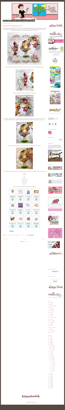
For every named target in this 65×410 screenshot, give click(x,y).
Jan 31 (52, 359)
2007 (50, 388)
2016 (50, 374)
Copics (49, 307)
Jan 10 (52, 368)
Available (32, 20)
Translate (54, 119)
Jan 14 (52, 366)
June (51, 351)
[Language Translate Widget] (53, 118)
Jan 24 (52, 361)
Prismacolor (50, 322)
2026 (50, 336)
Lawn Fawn (50, 314)
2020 (50, 341)
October (51, 348)
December (52, 345)
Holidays (49, 312)
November (52, 346)
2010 (50, 383)
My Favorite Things (51, 317)
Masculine (49, 315)
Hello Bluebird (50, 310)
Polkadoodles (50, 320)
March (51, 355)
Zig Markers (50, 332)
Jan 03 (52, 369)
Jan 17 (52, 362)
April (51, 354)
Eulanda (24, 174)
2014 (50, 377)
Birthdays (49, 302)
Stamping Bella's (51, 327)
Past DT (20, 20)
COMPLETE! (50, 143)
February (51, 357)
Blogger (37, 402)
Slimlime (49, 325)
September (52, 349)
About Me (9, 20)
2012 (50, 380)
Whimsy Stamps (50, 330)
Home (5, 20)
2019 (50, 342)
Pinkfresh (49, 319)
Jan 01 (52, 371)
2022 (50, 338)
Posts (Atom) (27, 241)
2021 (50, 339)
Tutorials (15, 20)
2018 (50, 344)
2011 (50, 382)
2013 (50, 379)
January (51, 358)
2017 (50, 373)
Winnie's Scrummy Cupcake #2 (12, 26)
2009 (50, 385)
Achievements (25, 20)
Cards (49, 304)
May (51, 352)
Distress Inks (50, 309)
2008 (50, 386)
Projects (49, 324)
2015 (50, 376)
